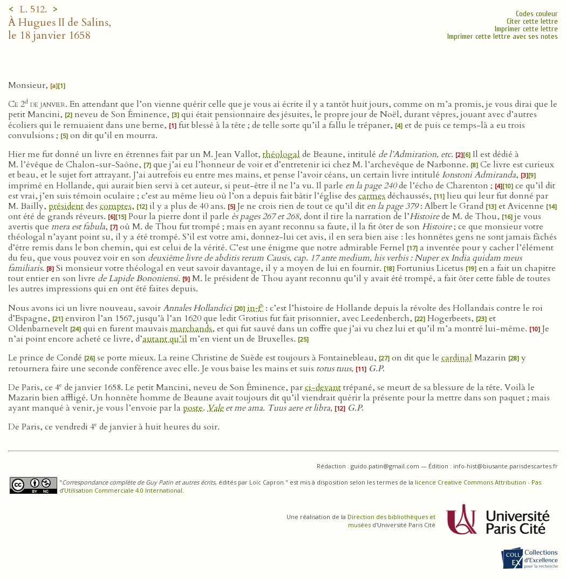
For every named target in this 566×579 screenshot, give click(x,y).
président (66, 206)
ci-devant (323, 387)
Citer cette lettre (532, 21)
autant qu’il (164, 339)
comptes (116, 206)
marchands (191, 329)
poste (193, 408)
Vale (215, 408)
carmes (371, 196)
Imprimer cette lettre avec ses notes (502, 36)
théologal (281, 154)
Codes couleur (537, 13)
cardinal (456, 358)
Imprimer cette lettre (526, 28)
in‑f (255, 308)
